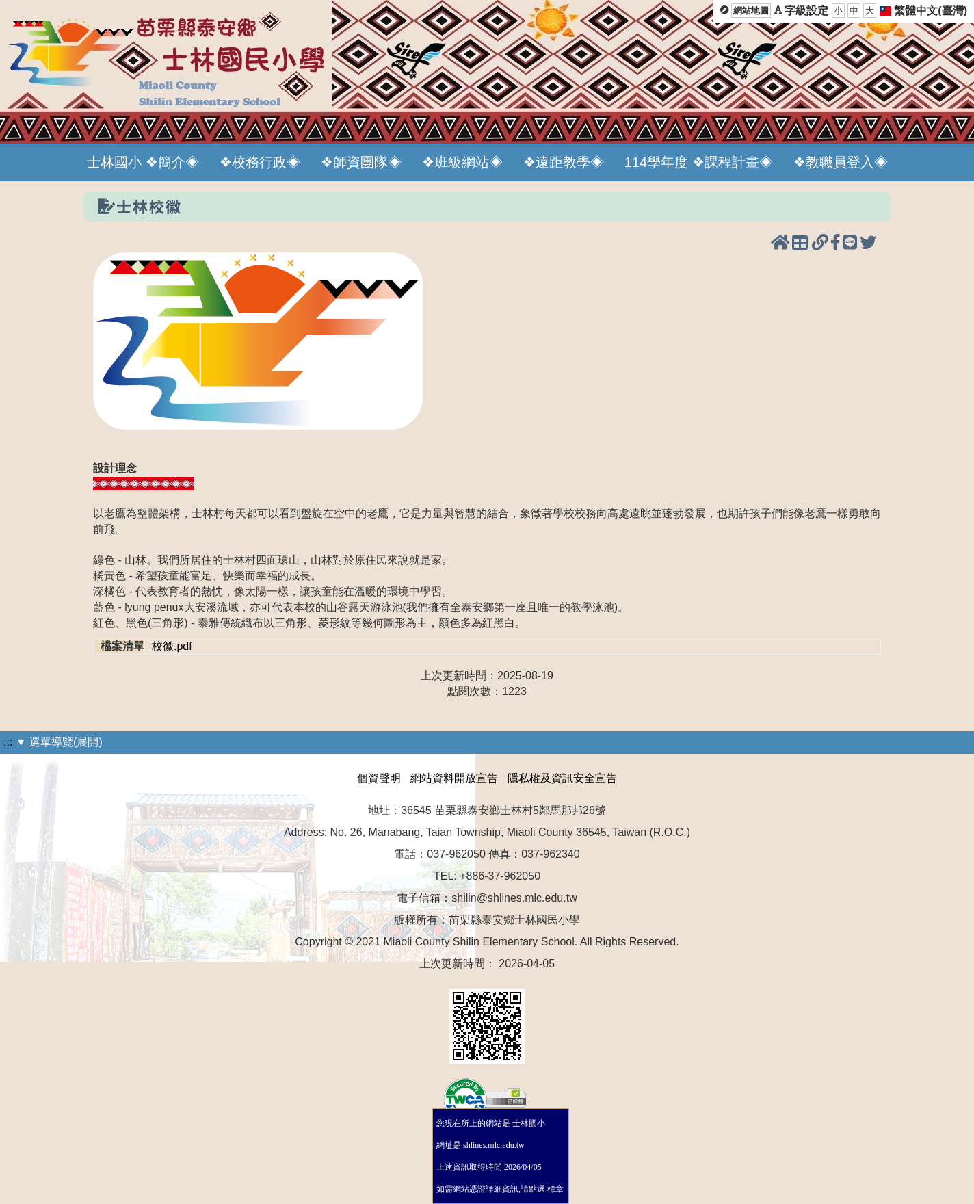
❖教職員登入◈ (840, 162)
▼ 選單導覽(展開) (59, 742)
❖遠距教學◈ (563, 162)
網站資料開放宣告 (454, 778)
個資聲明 (379, 778)
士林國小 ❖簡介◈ (143, 162)
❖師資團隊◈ (361, 162)
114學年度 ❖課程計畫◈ (698, 162)
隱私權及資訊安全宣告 (562, 778)
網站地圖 (751, 10)
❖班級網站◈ (462, 162)
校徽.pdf (172, 646)
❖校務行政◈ (260, 162)
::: (7, 742)
